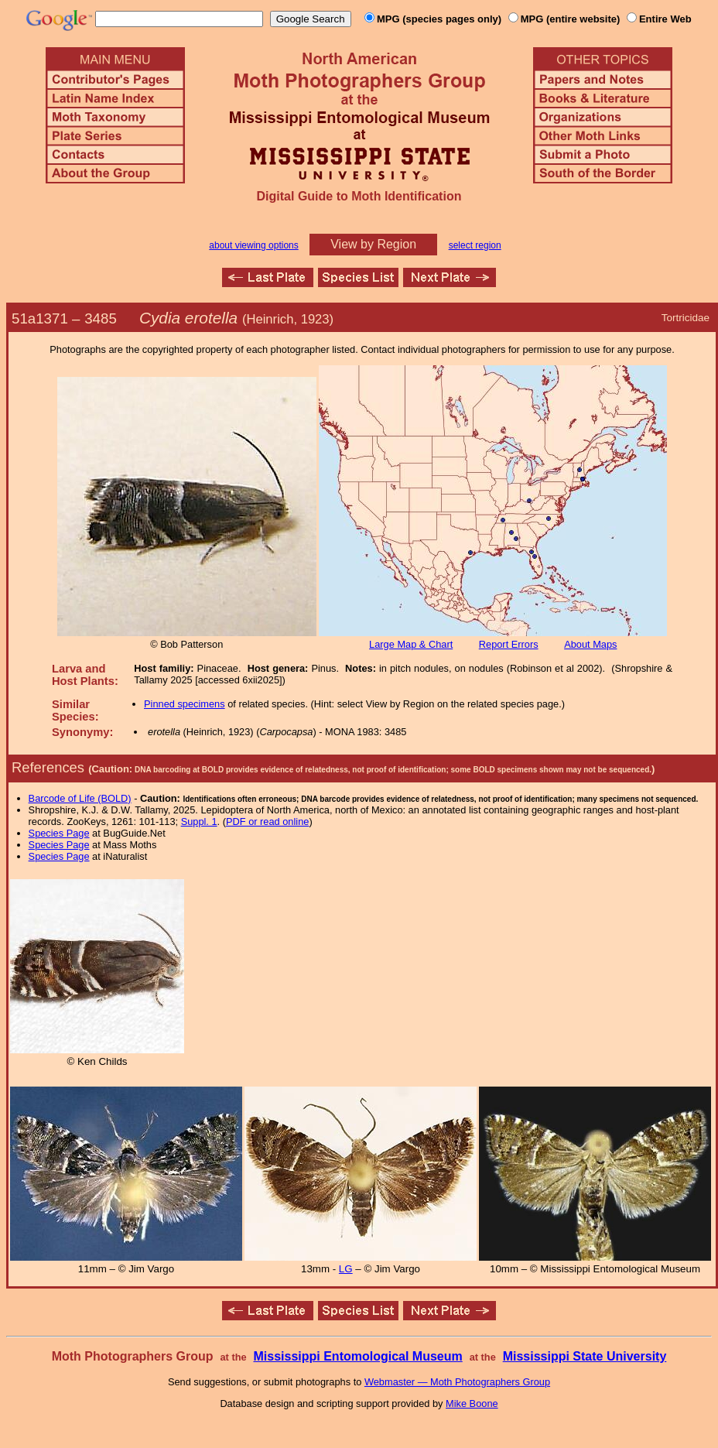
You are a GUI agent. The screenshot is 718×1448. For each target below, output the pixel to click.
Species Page (59, 833)
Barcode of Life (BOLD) (80, 798)
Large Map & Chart (411, 644)
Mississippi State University (585, 1356)
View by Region (373, 244)
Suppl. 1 (199, 821)
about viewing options (253, 245)
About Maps (590, 644)
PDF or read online (267, 821)
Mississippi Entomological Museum (357, 1356)
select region (475, 245)
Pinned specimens (184, 704)
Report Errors (508, 644)
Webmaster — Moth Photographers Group (457, 1382)
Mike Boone (472, 1403)
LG (346, 1269)
